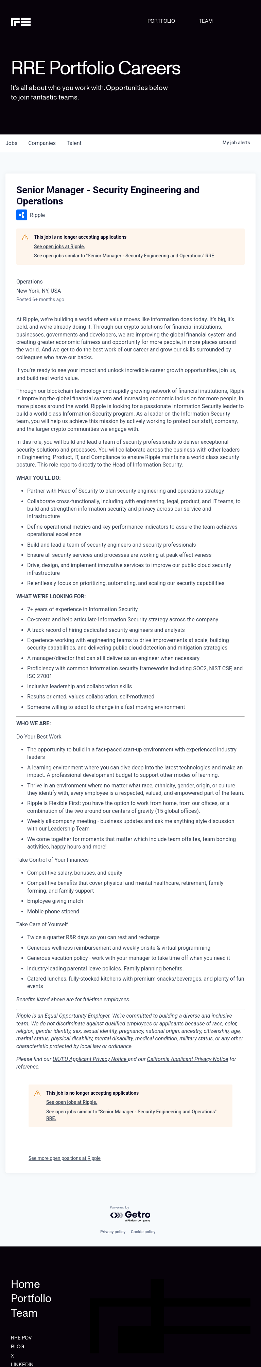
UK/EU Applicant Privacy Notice (90, 1059)
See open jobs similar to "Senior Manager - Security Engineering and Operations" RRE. (124, 255)
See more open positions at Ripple (65, 1158)
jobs (11, 143)
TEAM (206, 21)
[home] (28, 21)
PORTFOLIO (161, 21)
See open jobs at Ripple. (59, 246)
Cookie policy (143, 1231)
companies (42, 143)
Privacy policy (112, 1231)
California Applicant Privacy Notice (187, 1059)
